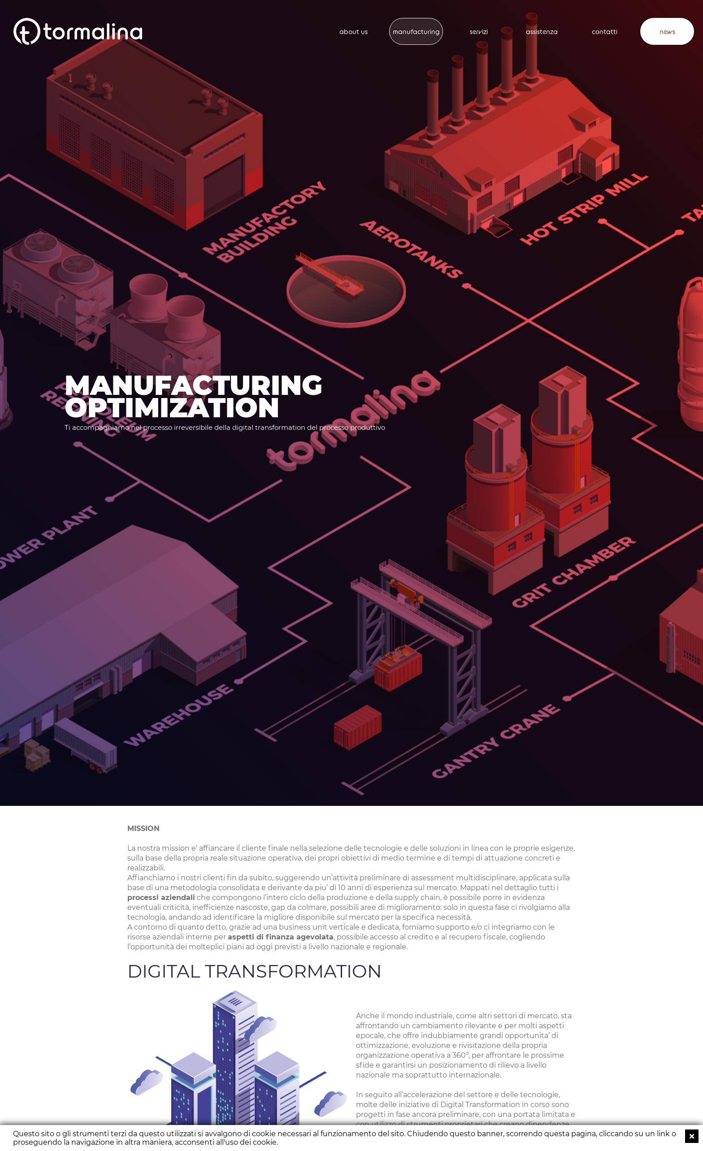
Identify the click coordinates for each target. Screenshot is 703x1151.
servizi (479, 31)
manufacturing (416, 31)
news (667, 31)
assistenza (542, 31)
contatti (604, 31)
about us (353, 31)
